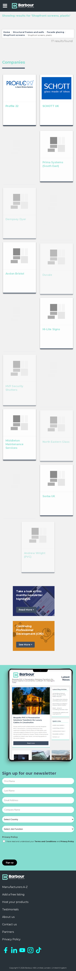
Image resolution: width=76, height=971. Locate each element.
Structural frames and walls (28, 32)
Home (6, 32)
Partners (8, 931)
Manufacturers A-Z (15, 887)
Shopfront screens (14, 35)
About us (8, 917)
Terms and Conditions (45, 841)
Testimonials (10, 909)
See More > (25, 644)
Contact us (9, 924)
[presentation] (27, 851)
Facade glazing (55, 32)
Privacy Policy (10, 837)
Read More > (26, 609)
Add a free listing (13, 894)
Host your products (15, 902)
